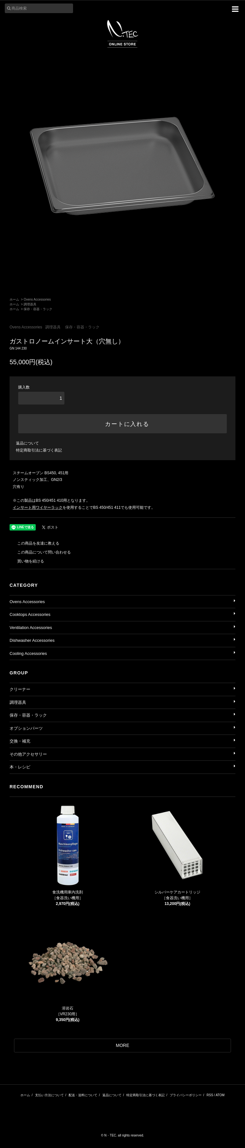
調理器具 (30, 304)
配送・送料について (83, 1095)
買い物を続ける (27, 561)
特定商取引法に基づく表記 (39, 450)
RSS (210, 1095)
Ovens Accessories (37, 299)
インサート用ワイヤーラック (38, 507)
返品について (27, 443)
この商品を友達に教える (34, 543)
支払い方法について (49, 1095)
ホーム (14, 299)
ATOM (220, 1095)
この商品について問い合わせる (40, 552)
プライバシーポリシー (186, 1095)
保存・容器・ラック (38, 309)
